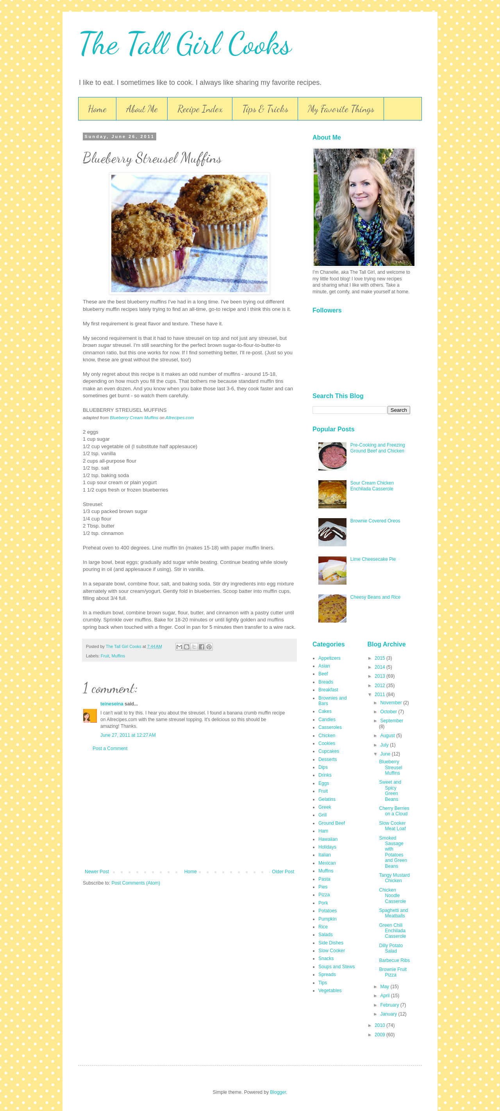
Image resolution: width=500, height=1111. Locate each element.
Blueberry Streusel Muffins (390, 767)
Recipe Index (200, 109)
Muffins (118, 655)
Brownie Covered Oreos (375, 521)
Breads (325, 682)
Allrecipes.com (180, 417)
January (389, 1014)
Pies (322, 887)
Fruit (105, 655)
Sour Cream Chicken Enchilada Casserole (372, 485)
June (385, 754)
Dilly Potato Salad (391, 948)
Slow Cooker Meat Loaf (392, 825)
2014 (380, 667)
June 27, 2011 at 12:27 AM (128, 735)
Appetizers (329, 658)
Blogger (278, 1092)
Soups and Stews (336, 966)
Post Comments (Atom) (135, 883)
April (385, 995)
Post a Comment (110, 748)
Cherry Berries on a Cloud (394, 811)
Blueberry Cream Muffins (134, 417)
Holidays (327, 847)
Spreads (327, 974)
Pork (323, 903)
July (385, 745)
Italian (324, 855)
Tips (322, 982)
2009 (380, 1034)
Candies (327, 719)
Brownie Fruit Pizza (393, 972)
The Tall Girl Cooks (184, 43)
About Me (142, 109)
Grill (322, 815)
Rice (323, 927)
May (385, 986)
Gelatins (327, 799)
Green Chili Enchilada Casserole (392, 931)
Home (97, 109)
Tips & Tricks (265, 109)
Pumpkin (327, 919)
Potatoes (327, 911)
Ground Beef (331, 823)
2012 (380, 685)
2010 (380, 1025)
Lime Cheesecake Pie (373, 559)
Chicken (326, 735)
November (391, 702)
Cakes (325, 711)
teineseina (111, 704)
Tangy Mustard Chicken (394, 877)
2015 (380, 658)
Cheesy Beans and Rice (375, 597)
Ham (323, 831)
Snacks (326, 958)
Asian (324, 666)
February (390, 1005)
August (388, 735)
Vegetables (329, 990)
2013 (380, 676)
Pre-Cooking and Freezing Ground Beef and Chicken (377, 447)
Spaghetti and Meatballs (393, 913)
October (389, 711)
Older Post (283, 871)
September (391, 720)
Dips (323, 767)
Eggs (323, 783)
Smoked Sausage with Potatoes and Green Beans (393, 852)
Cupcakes (328, 751)
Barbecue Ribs (394, 960)
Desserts (327, 759)
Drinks (325, 775)
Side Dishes (330, 943)
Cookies (326, 743)
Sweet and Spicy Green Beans (390, 790)
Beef (323, 674)
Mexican (327, 863)
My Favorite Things (341, 109)
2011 (380, 694)
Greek (324, 807)
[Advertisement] (189, 810)
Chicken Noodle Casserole (392, 895)
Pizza (324, 894)
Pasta (324, 879)
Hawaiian (328, 839)
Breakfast (328, 690)
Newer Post (97, 871)
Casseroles (330, 727)
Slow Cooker (331, 950)
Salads (325, 934)
